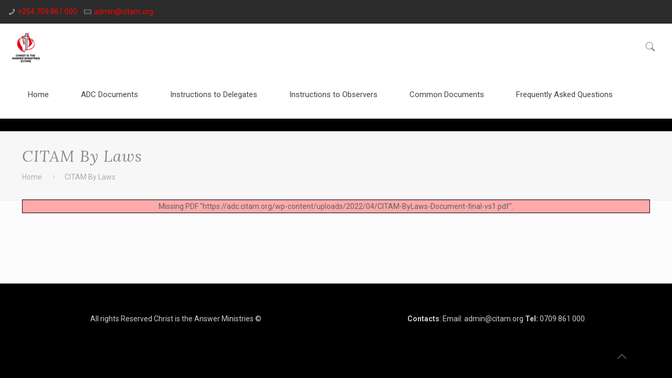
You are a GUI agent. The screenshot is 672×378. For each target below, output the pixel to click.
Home (32, 177)
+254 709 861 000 (47, 11)
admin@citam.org (123, 11)
